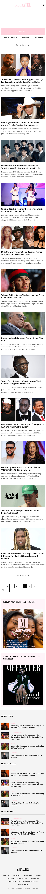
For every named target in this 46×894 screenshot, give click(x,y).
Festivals (14, 38)
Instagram (28, 875)
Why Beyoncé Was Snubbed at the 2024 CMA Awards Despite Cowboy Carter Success (22, 124)
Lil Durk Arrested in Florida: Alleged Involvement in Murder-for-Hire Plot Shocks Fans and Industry (22, 556)
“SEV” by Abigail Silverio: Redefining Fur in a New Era (26, 756)
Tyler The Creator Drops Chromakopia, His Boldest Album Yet (20, 511)
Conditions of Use (30, 882)
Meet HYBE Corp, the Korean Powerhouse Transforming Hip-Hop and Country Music (20, 167)
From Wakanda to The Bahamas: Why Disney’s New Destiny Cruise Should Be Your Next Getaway (27, 737)
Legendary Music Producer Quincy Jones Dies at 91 (22, 339)
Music (13, 723)
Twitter (6, 875)
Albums (6, 38)
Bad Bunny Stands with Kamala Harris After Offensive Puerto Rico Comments (20, 468)
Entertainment (16, 732)
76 (3, 590)
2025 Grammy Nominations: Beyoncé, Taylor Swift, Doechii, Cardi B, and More (21, 253)
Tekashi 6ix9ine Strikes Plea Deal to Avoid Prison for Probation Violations (22, 296)
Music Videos (38, 38)
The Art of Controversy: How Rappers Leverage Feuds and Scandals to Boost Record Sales (22, 80)
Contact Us (22, 878)
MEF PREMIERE (25, 38)
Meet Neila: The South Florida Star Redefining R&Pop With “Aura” (27, 747)
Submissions (23, 885)
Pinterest (39, 875)
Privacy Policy (14, 882)
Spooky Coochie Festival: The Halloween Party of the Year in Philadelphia (22, 210)
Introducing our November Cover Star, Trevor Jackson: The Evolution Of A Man (27, 727)
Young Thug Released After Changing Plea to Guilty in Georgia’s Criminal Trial (21, 382)
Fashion (14, 752)
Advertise (34, 878)
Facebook (16, 875)
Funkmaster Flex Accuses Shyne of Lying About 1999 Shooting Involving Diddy (22, 425)
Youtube (10, 878)
